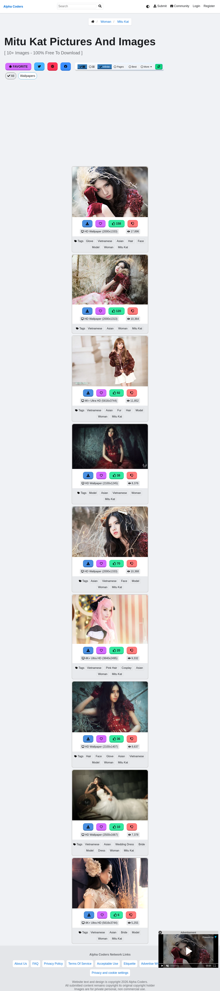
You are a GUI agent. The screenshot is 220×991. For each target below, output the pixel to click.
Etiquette (129, 963)
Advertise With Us (153, 963)
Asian (120, 241)
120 (116, 311)
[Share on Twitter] (39, 66)
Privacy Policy (53, 963)
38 (116, 475)
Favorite (18, 66)
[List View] (92, 66)
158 (116, 223)
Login (196, 6)
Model (95, 247)
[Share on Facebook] (65, 66)
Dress (101, 850)
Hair (130, 241)
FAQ (35, 963)
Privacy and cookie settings (110, 972)
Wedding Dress (124, 844)
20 (116, 650)
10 (116, 827)
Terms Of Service (79, 963)
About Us (20, 963)
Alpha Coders (13, 6)
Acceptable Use (107, 963)
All (10, 76)
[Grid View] (82, 66)
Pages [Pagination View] (119, 66)
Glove (89, 241)
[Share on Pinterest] (52, 66)
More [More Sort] (146, 66)
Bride (142, 844)
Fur (119, 410)
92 (116, 393)
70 (116, 563)
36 (116, 739)
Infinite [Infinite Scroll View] (105, 66)
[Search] (100, 6)
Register (209, 6)
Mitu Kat (123, 21)
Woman (106, 21)
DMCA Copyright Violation (188, 963)
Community (179, 6)
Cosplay (126, 667)
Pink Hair (111, 667)
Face (141, 241)
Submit (160, 6)
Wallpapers (27, 76)
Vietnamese (105, 241)
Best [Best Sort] (133, 66)
